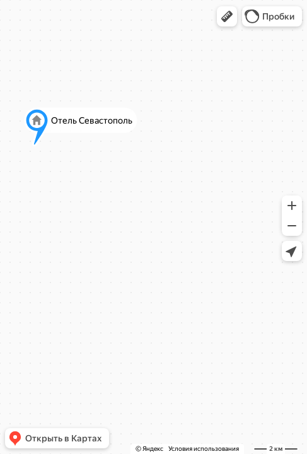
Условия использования (203, 448)
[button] (227, 16)
